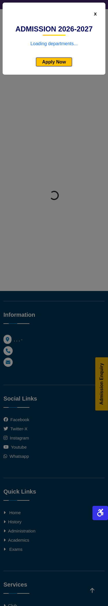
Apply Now (54, 62)
